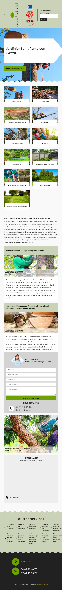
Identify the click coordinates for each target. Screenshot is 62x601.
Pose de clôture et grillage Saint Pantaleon (10, 538)
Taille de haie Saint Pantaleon (32, 526)
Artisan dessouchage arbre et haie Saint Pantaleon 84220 (33, 539)
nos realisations (15, 68)
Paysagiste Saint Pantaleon (10, 526)
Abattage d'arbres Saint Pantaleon (45, 527)
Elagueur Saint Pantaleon (21, 526)
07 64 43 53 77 (17, 21)
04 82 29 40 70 (17, 8)
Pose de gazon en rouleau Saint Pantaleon (21, 538)
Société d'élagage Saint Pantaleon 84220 (45, 538)
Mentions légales (42, 585)
